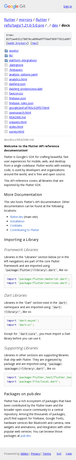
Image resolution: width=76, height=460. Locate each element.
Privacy (35, 454)
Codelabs (16, 225)
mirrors (25, 19)
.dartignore (16, 65)
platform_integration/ (23, 60)
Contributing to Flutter (24, 230)
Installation (17, 221)
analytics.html (18, 79)
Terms (47, 454)
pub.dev (26, 436)
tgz (34, 43)
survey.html (16, 131)
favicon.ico (16, 93)
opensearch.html (20, 112)
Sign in (67, 6)
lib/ (11, 55)
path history (17, 43)
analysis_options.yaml (23, 74)
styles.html (16, 127)
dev (55, 25)
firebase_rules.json (21, 103)
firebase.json (17, 98)
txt (59, 453)
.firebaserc (16, 70)
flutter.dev (16, 217)
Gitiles (24, 454)
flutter (9, 19)
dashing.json (17, 84)
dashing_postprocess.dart (26, 89)
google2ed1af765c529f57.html (29, 108)
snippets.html (18, 122)
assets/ (14, 51)
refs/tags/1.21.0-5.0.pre (24, 25)
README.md (17, 117)
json (68, 453)
